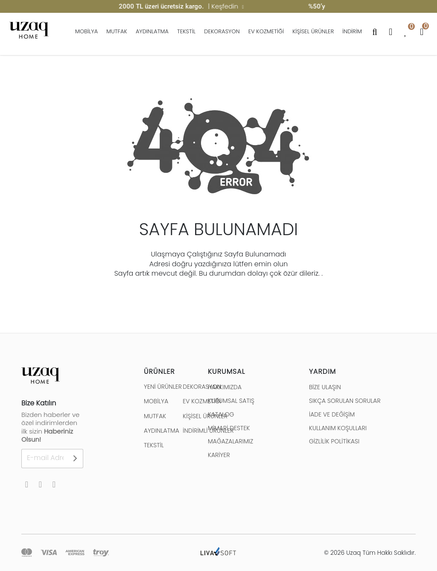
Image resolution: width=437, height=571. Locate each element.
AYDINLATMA (152, 31)
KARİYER (219, 455)
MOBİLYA (86, 31)
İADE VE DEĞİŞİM (332, 414)
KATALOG (221, 414)
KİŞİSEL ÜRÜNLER (313, 31)
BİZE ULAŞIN (325, 387)
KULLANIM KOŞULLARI (338, 428)
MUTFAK (116, 31)
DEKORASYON (221, 31)
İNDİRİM (352, 31)
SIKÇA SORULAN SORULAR (345, 400)
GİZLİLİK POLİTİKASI (334, 441)
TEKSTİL (186, 31)
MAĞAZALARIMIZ (230, 441)
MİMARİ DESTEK (229, 428)
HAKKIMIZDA (225, 387)
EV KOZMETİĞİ (266, 31)
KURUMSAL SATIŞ (231, 400)
